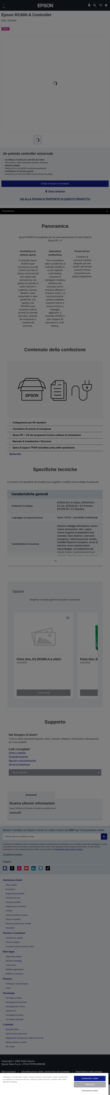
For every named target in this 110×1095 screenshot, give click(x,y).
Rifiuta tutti (89, 1084)
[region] (54, 1084)
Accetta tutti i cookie (90, 1078)
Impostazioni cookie (90, 1090)
